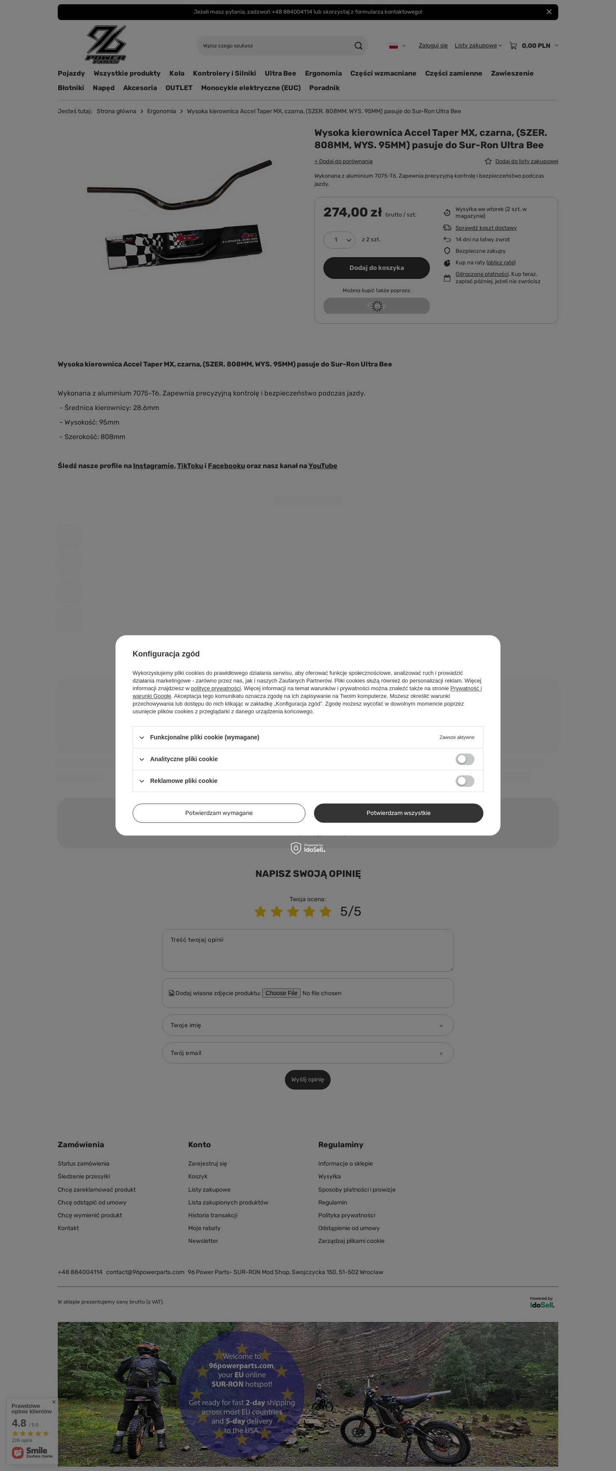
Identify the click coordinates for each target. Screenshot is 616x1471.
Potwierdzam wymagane (219, 813)
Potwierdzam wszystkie (399, 813)
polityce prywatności (216, 688)
